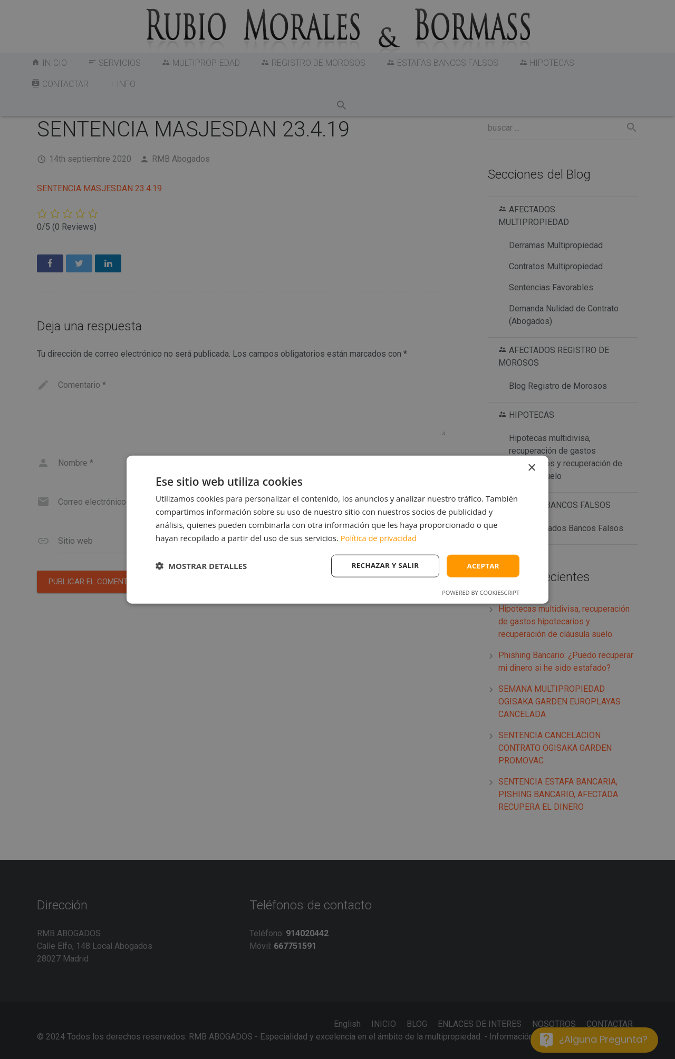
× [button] (531, 467)
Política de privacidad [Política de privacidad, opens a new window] (380, 537)
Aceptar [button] (482, 566)
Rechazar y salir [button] (381, 566)
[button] (201, 566)
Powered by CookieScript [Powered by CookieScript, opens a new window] (480, 593)
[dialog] (337, 529)
